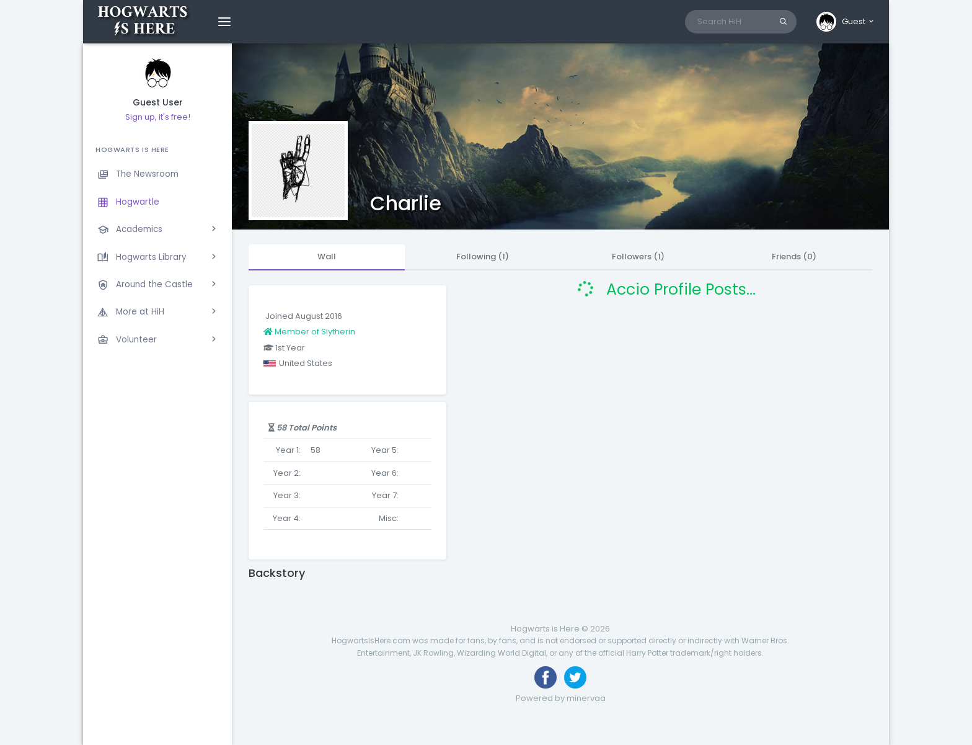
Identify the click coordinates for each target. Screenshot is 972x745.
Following (482, 256)
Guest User (158, 102)
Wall (326, 256)
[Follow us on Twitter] (575, 677)
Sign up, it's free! (157, 117)
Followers (638, 256)
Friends (794, 256)
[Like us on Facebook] (545, 677)
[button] (846, 21)
